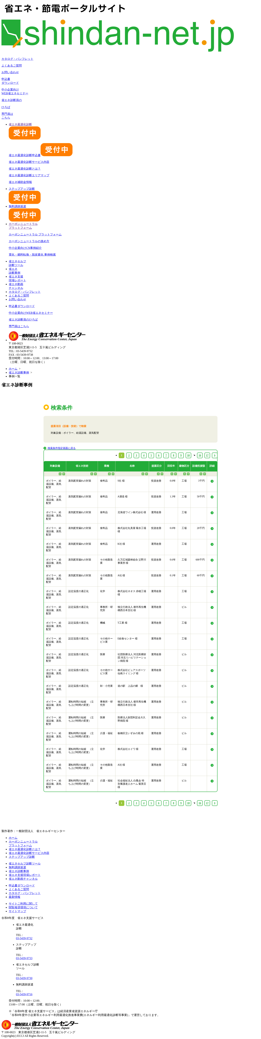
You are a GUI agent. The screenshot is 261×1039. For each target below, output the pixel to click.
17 (207, 803)
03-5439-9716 (24, 994)
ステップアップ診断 (22, 856)
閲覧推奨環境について (23, 907)
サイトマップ (17, 911)
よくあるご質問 (11, 65)
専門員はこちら (19, 326)
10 (188, 803)
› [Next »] (214, 803)
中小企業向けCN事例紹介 (25, 247)
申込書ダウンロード (22, 306)
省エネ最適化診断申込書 (40, 155)
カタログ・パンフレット (17, 58)
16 (200, 803)
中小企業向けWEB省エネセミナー (31, 312)
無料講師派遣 (17, 867)
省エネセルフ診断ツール (25, 863)
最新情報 (14, 896)
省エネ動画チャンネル (23, 878)
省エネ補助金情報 (20, 182)
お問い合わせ (10, 72)
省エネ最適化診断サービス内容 (29, 161)
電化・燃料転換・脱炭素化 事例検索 (32, 254)
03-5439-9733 (24, 958)
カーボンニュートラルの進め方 (29, 241)
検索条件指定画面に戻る (62, 448)
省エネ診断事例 (19, 372)
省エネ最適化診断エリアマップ (29, 175)
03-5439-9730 (24, 978)
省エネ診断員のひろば (23, 319)
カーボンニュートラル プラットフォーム (35, 234)
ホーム (13, 368)
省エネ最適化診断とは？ (25, 168)
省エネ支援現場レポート (25, 874)
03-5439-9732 (24, 938)
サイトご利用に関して (23, 903)
